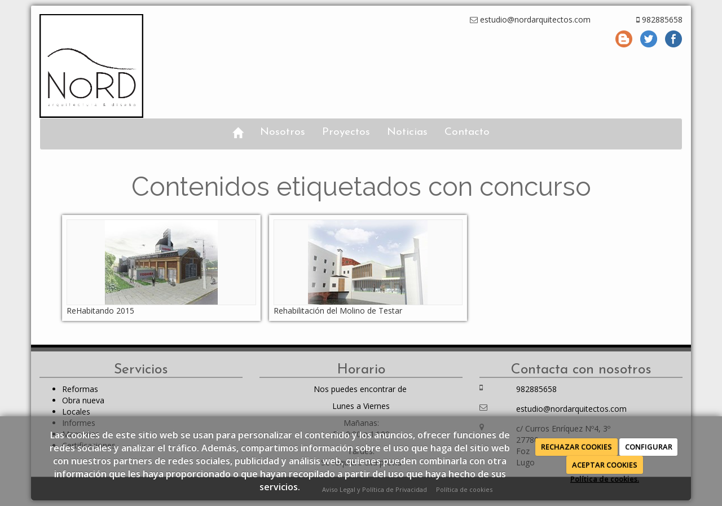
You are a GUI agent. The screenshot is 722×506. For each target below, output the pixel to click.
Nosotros (282, 132)
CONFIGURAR (648, 447)
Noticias (407, 132)
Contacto (467, 132)
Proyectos (346, 132)
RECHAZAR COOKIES (576, 447)
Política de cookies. (604, 479)
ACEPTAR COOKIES (604, 465)
